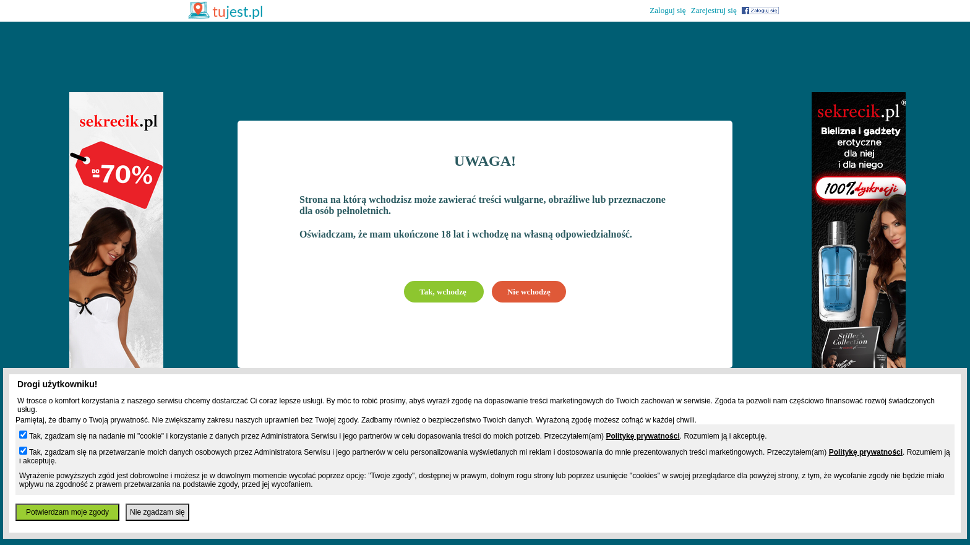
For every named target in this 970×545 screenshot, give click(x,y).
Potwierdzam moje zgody (67, 512)
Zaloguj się (667, 10)
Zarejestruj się (714, 10)
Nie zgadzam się (157, 512)
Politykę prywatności (642, 436)
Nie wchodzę (529, 291)
